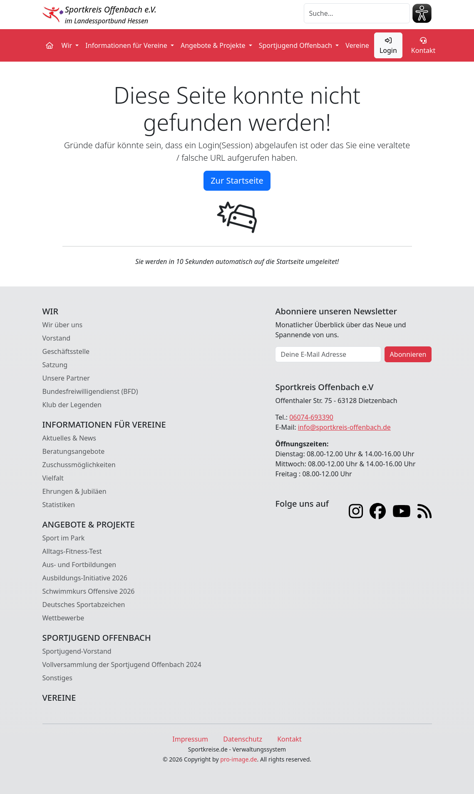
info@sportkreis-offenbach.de (344, 427)
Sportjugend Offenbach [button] (296, 45)
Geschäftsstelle (66, 351)
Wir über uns (62, 324)
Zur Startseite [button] (237, 180)
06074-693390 (311, 417)
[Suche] (357, 13)
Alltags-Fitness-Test (72, 551)
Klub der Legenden (72, 404)
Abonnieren (408, 354)
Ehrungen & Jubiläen (74, 491)
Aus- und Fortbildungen (79, 564)
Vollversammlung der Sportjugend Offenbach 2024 (121, 664)
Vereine (357, 45)
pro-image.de (238, 759)
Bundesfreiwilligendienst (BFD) (90, 391)
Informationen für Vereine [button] (127, 45)
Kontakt (423, 46)
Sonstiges (57, 677)
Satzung (55, 364)
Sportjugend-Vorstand (77, 651)
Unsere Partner (66, 378)
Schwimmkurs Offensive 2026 (88, 591)
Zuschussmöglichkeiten (79, 464)
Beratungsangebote (73, 451)
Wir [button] (68, 45)
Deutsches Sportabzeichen (83, 604)
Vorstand (56, 338)
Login (388, 46)
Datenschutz (242, 739)
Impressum (190, 739)
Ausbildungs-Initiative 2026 (84, 577)
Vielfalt (53, 478)
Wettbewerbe (63, 617)
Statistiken (58, 504)
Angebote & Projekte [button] (214, 45)
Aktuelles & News (69, 438)
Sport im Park (63, 538)
